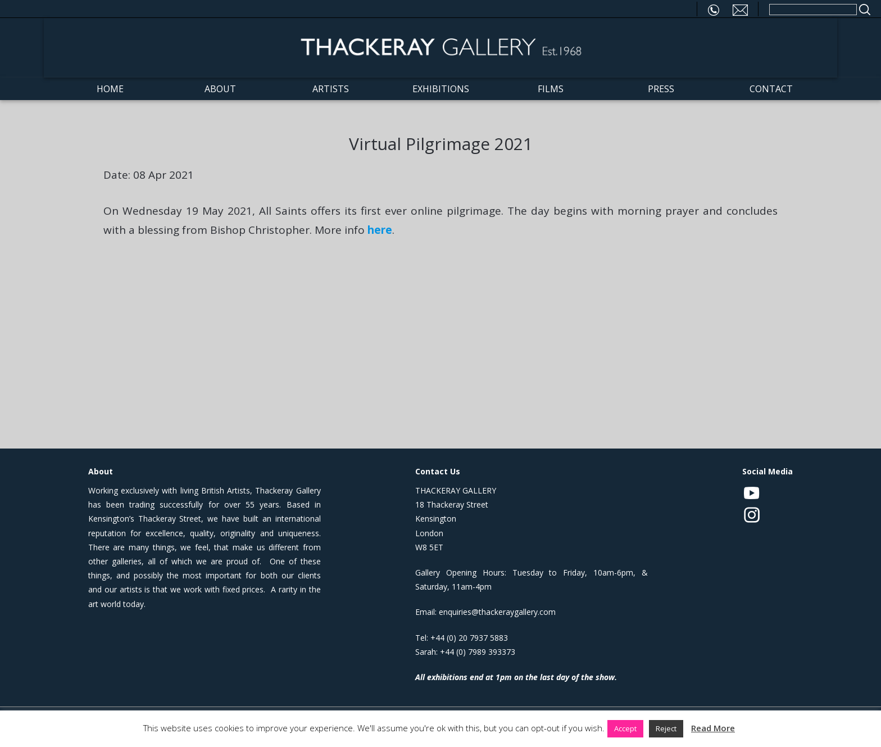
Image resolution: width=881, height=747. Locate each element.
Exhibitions (440, 89)
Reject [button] (666, 728)
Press (661, 89)
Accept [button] (625, 728)
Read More (713, 728)
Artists (330, 89)
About (220, 89)
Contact (771, 89)
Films (551, 89)
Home (110, 89)
